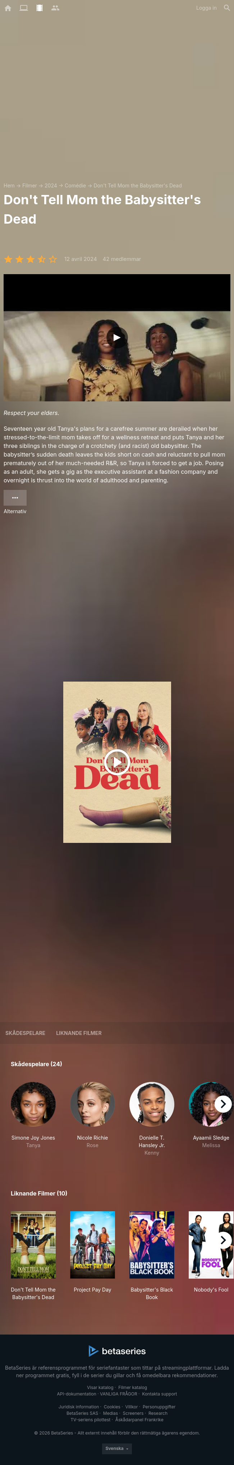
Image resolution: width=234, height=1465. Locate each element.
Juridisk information (79, 1406)
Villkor (131, 1406)
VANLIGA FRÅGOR (118, 1394)
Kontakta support (159, 1394)
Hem (9, 185)
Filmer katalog (132, 1387)
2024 (51, 185)
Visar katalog (100, 1387)
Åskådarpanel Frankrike (139, 1419)
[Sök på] (227, 8)
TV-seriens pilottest (90, 1419)
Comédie (75, 185)
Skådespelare (25, 1033)
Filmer (29, 185)
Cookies (112, 1406)
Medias (110, 1413)
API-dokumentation (76, 1394)
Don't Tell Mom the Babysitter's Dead (137, 185)
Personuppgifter (159, 1406)
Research (158, 1413)
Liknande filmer (78, 1033)
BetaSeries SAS (82, 1413)
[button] (33, 1119)
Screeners (133, 1413)
